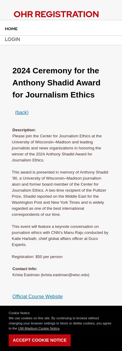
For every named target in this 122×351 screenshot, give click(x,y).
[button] (62, 328)
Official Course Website (37, 296)
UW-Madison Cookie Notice (38, 328)
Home (11, 28)
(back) (21, 112)
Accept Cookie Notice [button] (39, 340)
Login (12, 39)
